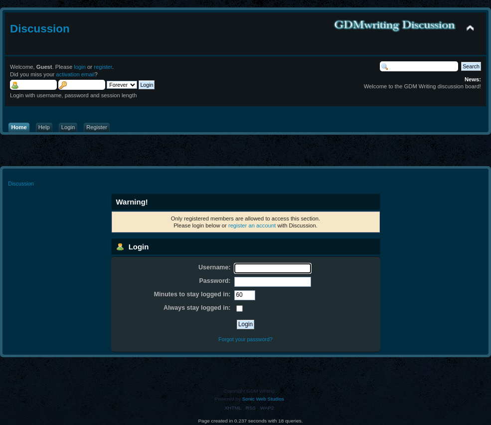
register (103, 67)
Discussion (40, 28)
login (80, 67)
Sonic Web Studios (263, 399)
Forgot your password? (245, 339)
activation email (75, 74)
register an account (252, 225)
